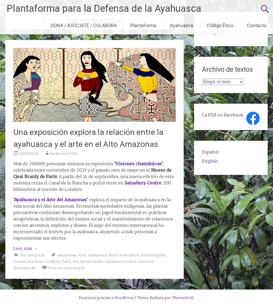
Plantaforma (143, 25)
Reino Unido (92, 261)
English (210, 161)
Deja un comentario (66, 267)
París (66, 261)
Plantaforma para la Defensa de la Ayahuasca (104, 8)
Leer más (25, 248)
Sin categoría (32, 255)
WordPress (124, 297)
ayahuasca (97, 255)
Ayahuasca (181, 25)
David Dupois (153, 255)
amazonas (67, 255)
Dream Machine (28, 261)
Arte (82, 255)
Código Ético (220, 25)
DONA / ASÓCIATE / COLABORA (84, 25)
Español (210, 152)
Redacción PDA (64, 153)
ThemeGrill (183, 297)
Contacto (256, 25)
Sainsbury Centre (120, 261)
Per (76, 261)
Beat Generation (124, 255)
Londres (52, 261)
